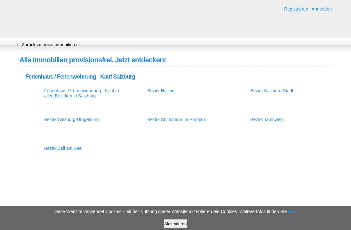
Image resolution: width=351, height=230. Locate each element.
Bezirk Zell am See (63, 148)
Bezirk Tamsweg (266, 119)
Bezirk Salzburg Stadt (271, 90)
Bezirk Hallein (161, 90)
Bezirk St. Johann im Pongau (176, 119)
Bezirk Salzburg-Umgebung (71, 119)
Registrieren (296, 9)
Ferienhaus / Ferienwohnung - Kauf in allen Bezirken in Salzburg (81, 93)
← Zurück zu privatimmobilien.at (48, 44)
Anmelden (321, 9)
